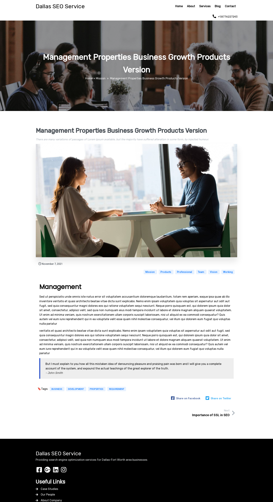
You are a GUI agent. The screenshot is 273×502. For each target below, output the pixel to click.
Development (76, 387)
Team (201, 269)
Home (89, 77)
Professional (185, 269)
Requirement (116, 387)
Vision (214, 269)
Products (166, 269)
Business (57, 387)
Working (228, 269)
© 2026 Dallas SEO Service (136, 481)
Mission (101, 77)
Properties (97, 387)
